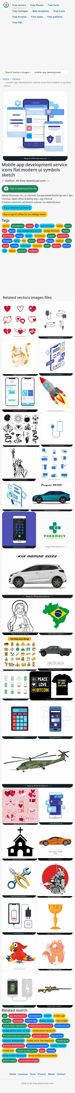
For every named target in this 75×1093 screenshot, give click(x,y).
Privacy (42, 1074)
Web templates (40, 11)
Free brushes (19, 16)
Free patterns (54, 16)
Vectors (16, 79)
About (51, 1074)
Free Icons (59, 11)
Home (6, 79)
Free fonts (53, 5)
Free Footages (20, 11)
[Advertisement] (37, 47)
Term (33, 1074)
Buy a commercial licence (17, 207)
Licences (23, 1074)
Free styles (37, 16)
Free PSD (17, 22)
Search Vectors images (17, 72)
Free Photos (36, 5)
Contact (61, 1074)
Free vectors (19, 5)
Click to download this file (20, 189)
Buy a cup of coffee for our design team (24, 214)
